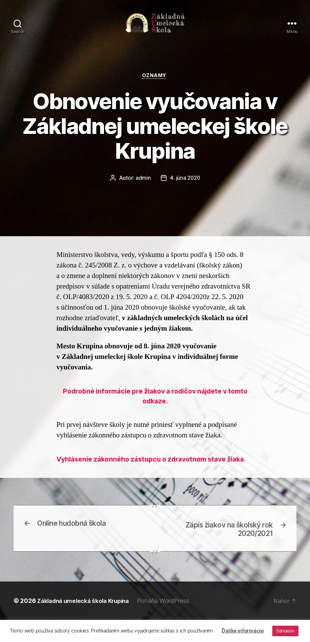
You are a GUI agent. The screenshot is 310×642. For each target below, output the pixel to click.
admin (142, 185)
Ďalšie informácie (242, 630)
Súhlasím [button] (285, 631)
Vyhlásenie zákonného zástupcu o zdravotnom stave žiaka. (155, 474)
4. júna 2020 (185, 185)
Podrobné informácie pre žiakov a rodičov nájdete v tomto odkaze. (155, 405)
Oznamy (154, 83)
